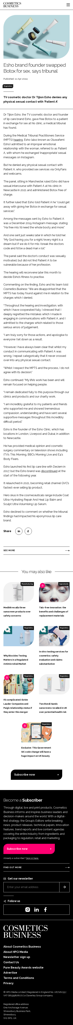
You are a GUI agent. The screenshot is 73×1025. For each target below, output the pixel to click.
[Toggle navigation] (68, 4)
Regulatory (8, 86)
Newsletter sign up (16, 957)
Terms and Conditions (18, 978)
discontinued (49, 471)
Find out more (12, 867)
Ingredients (63, 584)
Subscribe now (24, 774)
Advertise (10, 972)
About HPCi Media (15, 952)
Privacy (8, 983)
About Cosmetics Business (22, 946)
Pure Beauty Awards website (23, 967)
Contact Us (11, 962)
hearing (18, 139)
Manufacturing (27, 584)
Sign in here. (32, 858)
